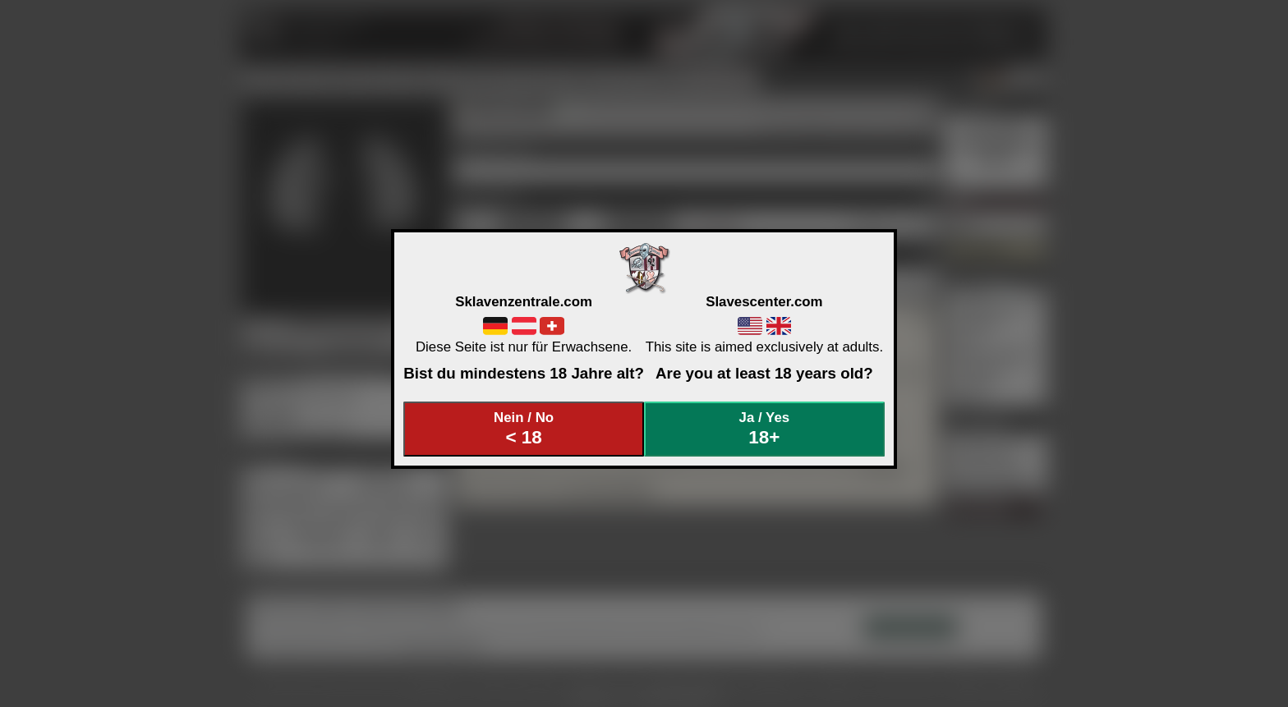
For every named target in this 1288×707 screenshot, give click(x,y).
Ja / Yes (764, 429)
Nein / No (524, 429)
